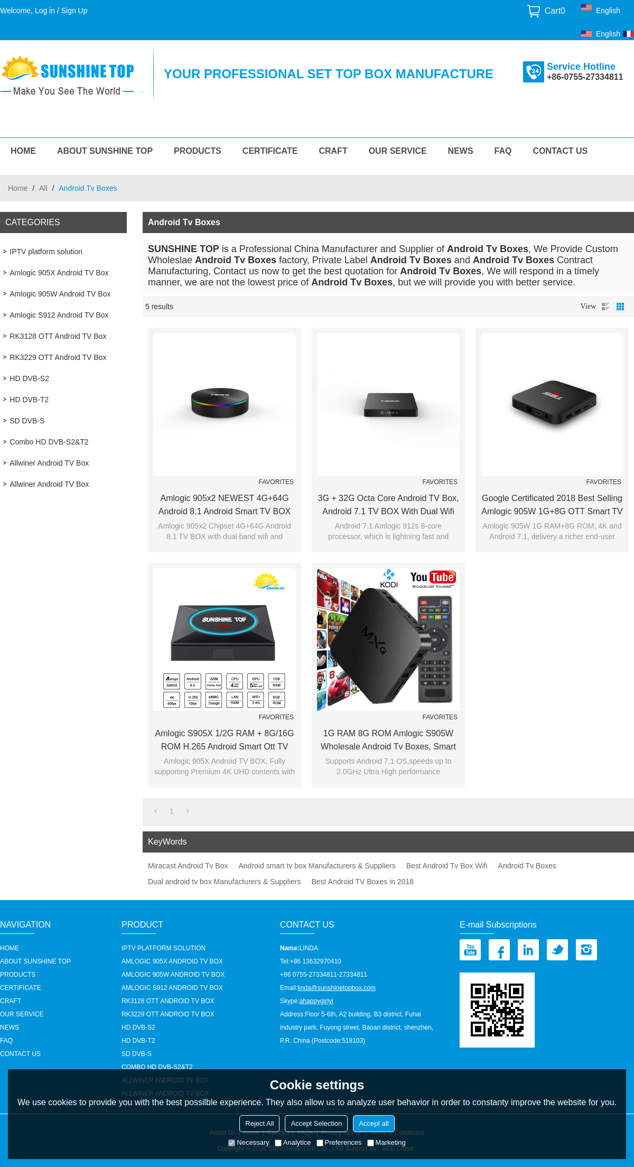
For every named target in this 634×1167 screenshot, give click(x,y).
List (605, 306)
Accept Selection (316, 1123)
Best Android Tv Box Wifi (447, 866)
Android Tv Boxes (527, 866)
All (43, 188)
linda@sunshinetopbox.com (336, 988)
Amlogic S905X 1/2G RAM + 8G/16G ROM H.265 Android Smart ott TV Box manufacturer (224, 741)
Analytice (293, 1142)
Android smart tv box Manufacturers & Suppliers (316, 866)
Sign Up (74, 10)
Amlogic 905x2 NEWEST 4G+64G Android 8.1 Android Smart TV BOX (224, 505)
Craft (333, 150)
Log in (45, 10)
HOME (23, 150)
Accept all (373, 1123)
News (460, 150)
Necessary (248, 1142)
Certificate (270, 150)
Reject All (259, 1123)
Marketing (386, 1142)
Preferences (339, 1142)
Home (17, 188)
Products (197, 150)
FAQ (503, 150)
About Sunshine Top (105, 150)
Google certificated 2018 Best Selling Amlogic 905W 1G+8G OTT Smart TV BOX (552, 506)
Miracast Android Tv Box (188, 866)
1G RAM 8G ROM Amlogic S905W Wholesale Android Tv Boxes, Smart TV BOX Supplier (388, 741)
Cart (555, 10)
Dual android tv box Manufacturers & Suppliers (224, 881)
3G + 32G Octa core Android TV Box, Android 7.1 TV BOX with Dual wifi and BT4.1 (388, 506)
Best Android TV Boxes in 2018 (362, 881)
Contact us (560, 150)
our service (398, 150)
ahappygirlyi (316, 1001)
